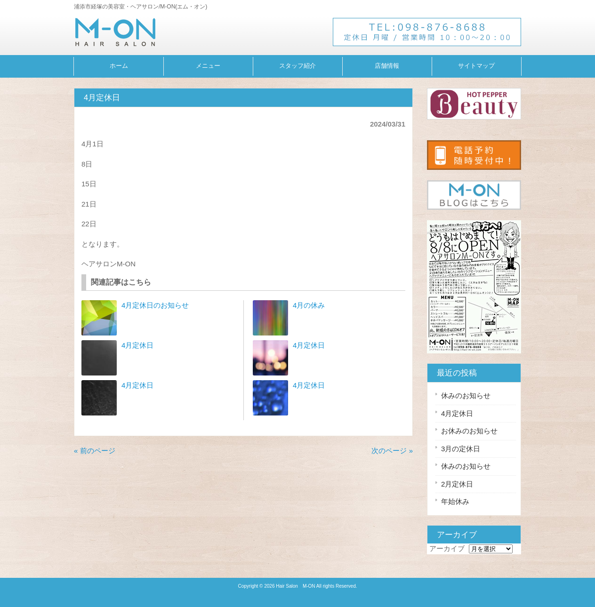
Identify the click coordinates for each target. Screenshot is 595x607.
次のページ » (392, 451)
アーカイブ (447, 548)
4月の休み (309, 305)
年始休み (455, 501)
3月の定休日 (460, 449)
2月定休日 (457, 484)
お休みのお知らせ (469, 431)
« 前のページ (94, 451)
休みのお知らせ (465, 395)
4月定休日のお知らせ (155, 305)
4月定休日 (137, 345)
